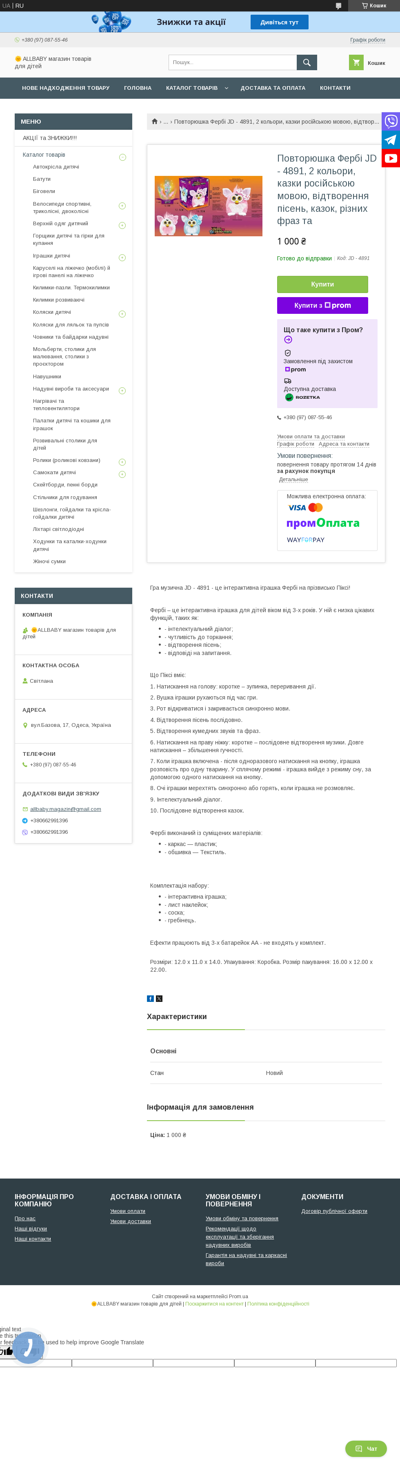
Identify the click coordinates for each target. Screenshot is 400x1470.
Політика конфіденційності (278, 1304)
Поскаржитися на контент (214, 1304)
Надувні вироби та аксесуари (71, 389)
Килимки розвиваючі (58, 300)
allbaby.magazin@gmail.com (65, 809)
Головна (137, 88)
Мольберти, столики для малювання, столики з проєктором (64, 356)
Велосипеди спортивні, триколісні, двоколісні (62, 207)
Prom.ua (238, 1296)
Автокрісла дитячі (56, 167)
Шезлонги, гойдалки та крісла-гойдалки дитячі (72, 513)
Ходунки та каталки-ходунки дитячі (70, 545)
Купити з (322, 305)
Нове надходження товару (65, 88)
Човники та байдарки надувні (71, 337)
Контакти (335, 88)
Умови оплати (127, 1211)
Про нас (35, 109)
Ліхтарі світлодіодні (58, 529)
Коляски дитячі (52, 312)
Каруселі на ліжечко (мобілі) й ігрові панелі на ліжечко (71, 271)
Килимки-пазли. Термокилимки (71, 287)
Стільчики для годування (65, 497)
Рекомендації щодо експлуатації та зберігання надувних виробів (240, 1237)
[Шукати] (307, 62)
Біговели (44, 191)
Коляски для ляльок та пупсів (71, 325)
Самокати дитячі (54, 472)
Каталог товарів (192, 88)
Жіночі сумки (49, 561)
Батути (42, 179)
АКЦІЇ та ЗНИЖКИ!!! (50, 138)
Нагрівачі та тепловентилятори (56, 404)
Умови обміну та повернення (242, 1218)
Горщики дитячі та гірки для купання (68, 239)
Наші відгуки (31, 1229)
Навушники (47, 376)
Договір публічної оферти (334, 1211)
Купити (322, 284)
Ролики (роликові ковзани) (66, 460)
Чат (366, 1448)
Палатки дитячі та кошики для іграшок (72, 424)
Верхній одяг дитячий (60, 223)
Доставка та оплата (272, 88)
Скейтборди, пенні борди (65, 485)
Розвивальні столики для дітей (65, 444)
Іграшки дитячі (51, 256)
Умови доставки (130, 1221)
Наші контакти (33, 1239)
